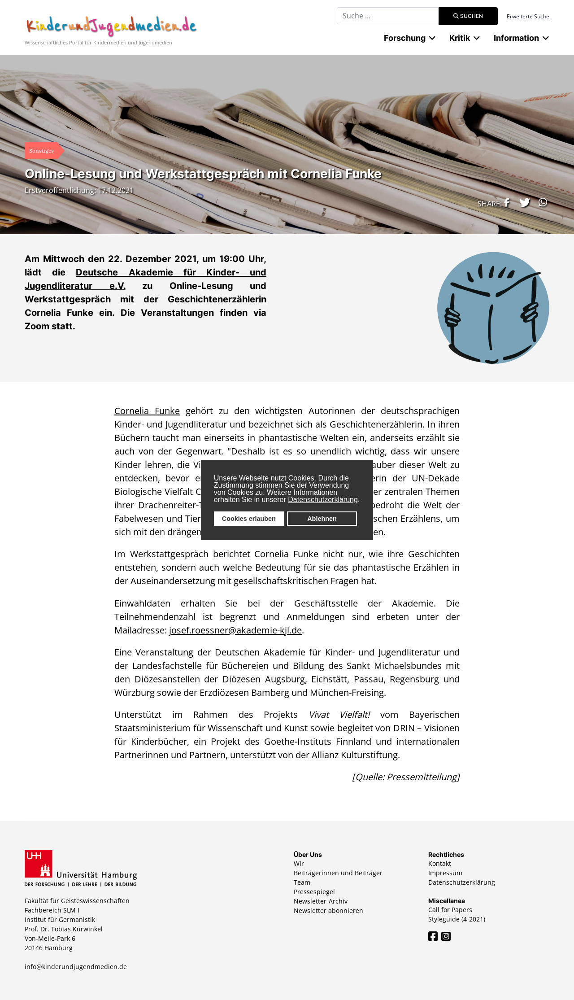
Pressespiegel (314, 891)
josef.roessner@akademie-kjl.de (235, 630)
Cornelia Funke (147, 411)
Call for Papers (450, 909)
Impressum (445, 873)
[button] (504, 202)
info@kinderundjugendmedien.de (76, 966)
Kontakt (439, 863)
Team (302, 882)
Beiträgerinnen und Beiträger (338, 873)
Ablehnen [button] (322, 518)
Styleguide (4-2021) (456, 919)
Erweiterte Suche (528, 16)
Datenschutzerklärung (323, 499)
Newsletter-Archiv (321, 901)
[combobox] (388, 15)
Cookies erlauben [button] (249, 518)
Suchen (468, 16)
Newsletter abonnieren (328, 910)
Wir (299, 863)
